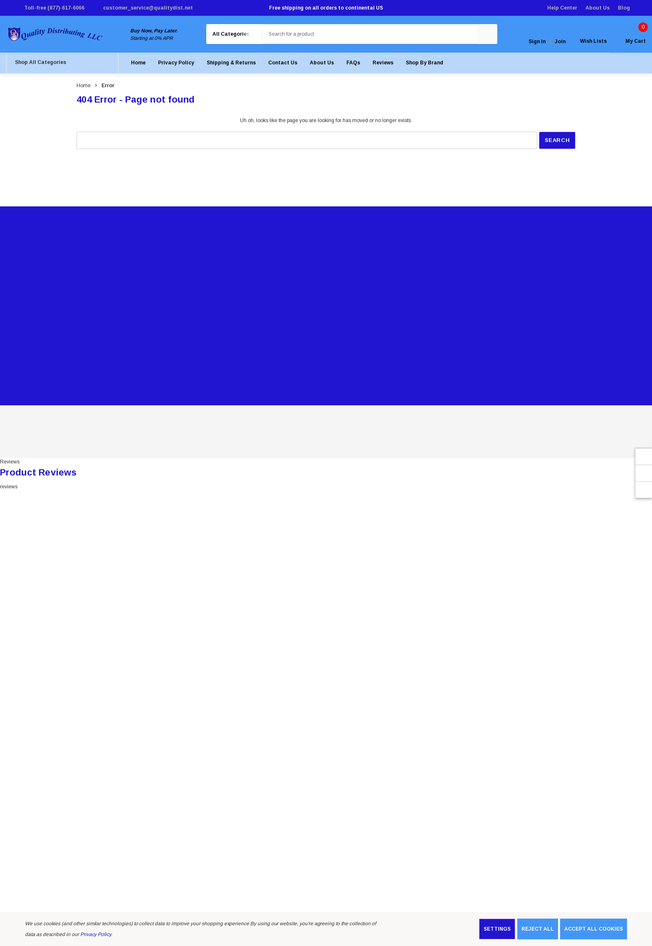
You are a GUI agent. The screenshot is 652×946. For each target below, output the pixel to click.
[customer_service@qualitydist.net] (143, 8)
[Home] (138, 64)
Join (560, 42)
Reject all (537, 929)
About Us (597, 8)
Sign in (537, 42)
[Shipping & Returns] (231, 64)
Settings (497, 929)
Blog (624, 8)
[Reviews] (383, 64)
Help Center (562, 8)
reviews (8, 488)
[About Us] (322, 64)
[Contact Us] (283, 64)
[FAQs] (353, 64)
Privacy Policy (95, 934)
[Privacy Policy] (176, 64)
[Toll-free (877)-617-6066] (49, 8)
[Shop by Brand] (424, 64)
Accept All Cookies (593, 929)
